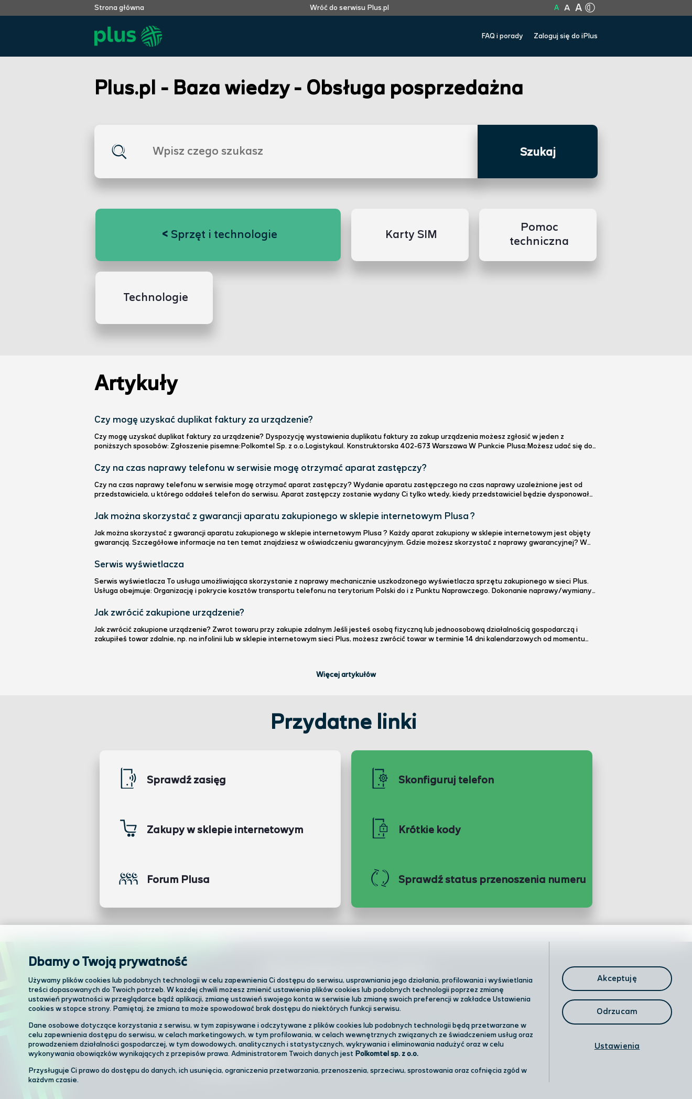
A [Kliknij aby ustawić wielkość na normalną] (556, 8)
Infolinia (391, 1065)
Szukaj (538, 152)
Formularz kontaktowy (421, 1038)
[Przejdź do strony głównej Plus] (128, 36)
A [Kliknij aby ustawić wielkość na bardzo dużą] (578, 8)
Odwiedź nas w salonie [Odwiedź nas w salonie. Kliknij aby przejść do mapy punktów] (249, 1037)
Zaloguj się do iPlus (566, 36)
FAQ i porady (502, 36)
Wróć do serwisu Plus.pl (349, 8)
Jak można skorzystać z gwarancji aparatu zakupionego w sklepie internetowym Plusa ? (284, 516)
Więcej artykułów (346, 675)
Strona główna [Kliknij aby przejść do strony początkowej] (119, 8)
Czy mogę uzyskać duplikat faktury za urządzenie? (203, 420)
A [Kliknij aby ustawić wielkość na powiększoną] (567, 8)
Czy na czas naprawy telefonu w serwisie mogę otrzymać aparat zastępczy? (260, 468)
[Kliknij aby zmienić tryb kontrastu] (590, 8)
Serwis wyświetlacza (139, 564)
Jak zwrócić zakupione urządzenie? (169, 613)
